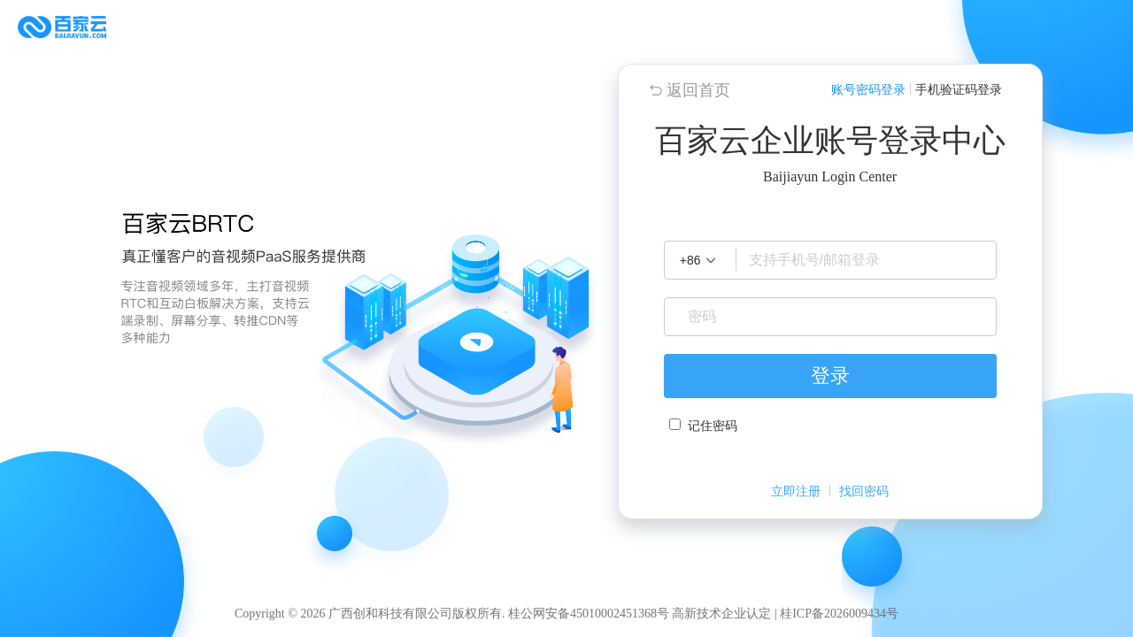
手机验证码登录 (958, 89)
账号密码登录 (868, 89)
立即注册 (796, 491)
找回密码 (864, 491)
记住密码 (712, 425)
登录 (830, 376)
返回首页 (698, 90)
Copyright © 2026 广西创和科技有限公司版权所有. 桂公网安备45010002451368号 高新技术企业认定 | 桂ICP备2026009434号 (566, 613)
